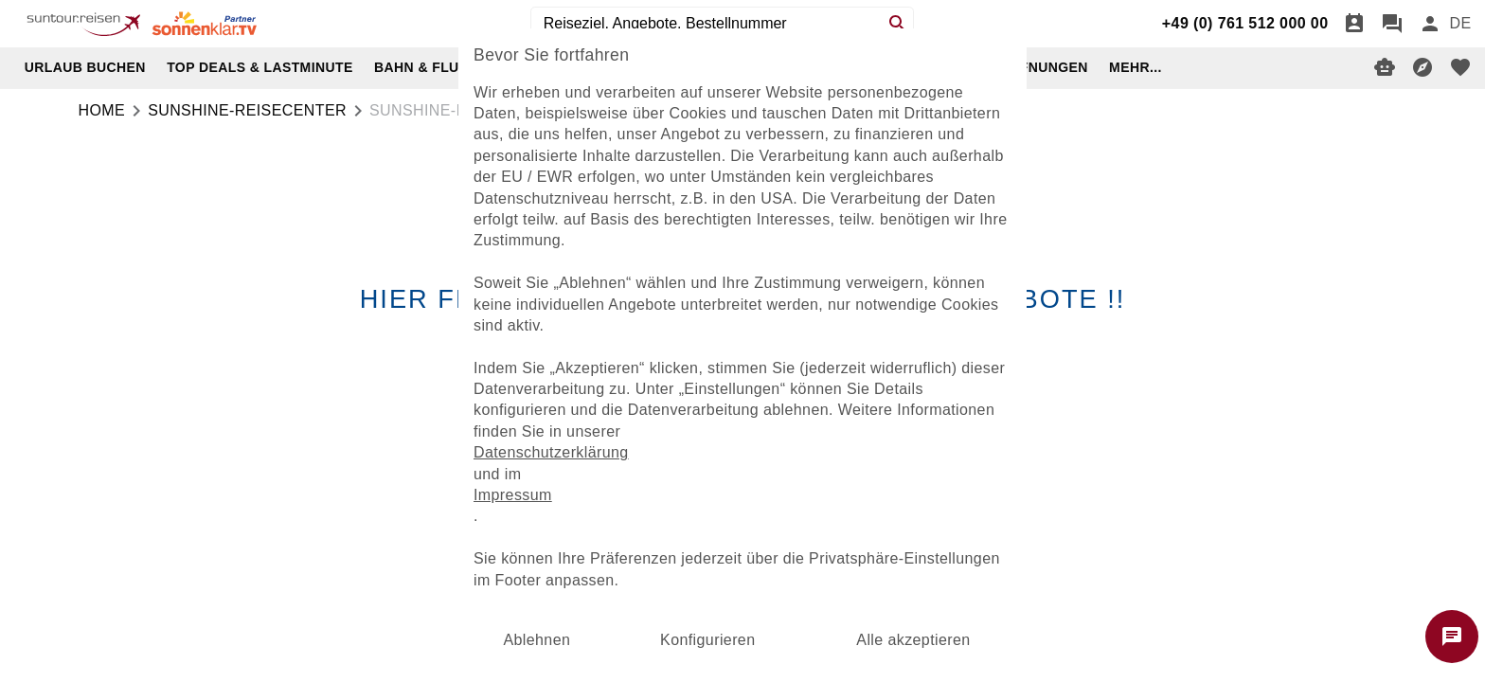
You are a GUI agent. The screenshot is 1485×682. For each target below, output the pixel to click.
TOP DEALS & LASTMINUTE (260, 67)
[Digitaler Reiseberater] (1384, 67)
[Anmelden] (1430, 23)
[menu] (1460, 23)
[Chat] (1392, 23)
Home (102, 110)
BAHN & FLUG (422, 67)
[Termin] (1354, 23)
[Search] (897, 23)
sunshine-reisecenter (247, 110)
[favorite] (1460, 67)
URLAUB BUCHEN (85, 67)
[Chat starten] (1451, 636)
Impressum (513, 495)
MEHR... (1135, 67)
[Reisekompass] (1422, 67)
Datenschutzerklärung (551, 452)
